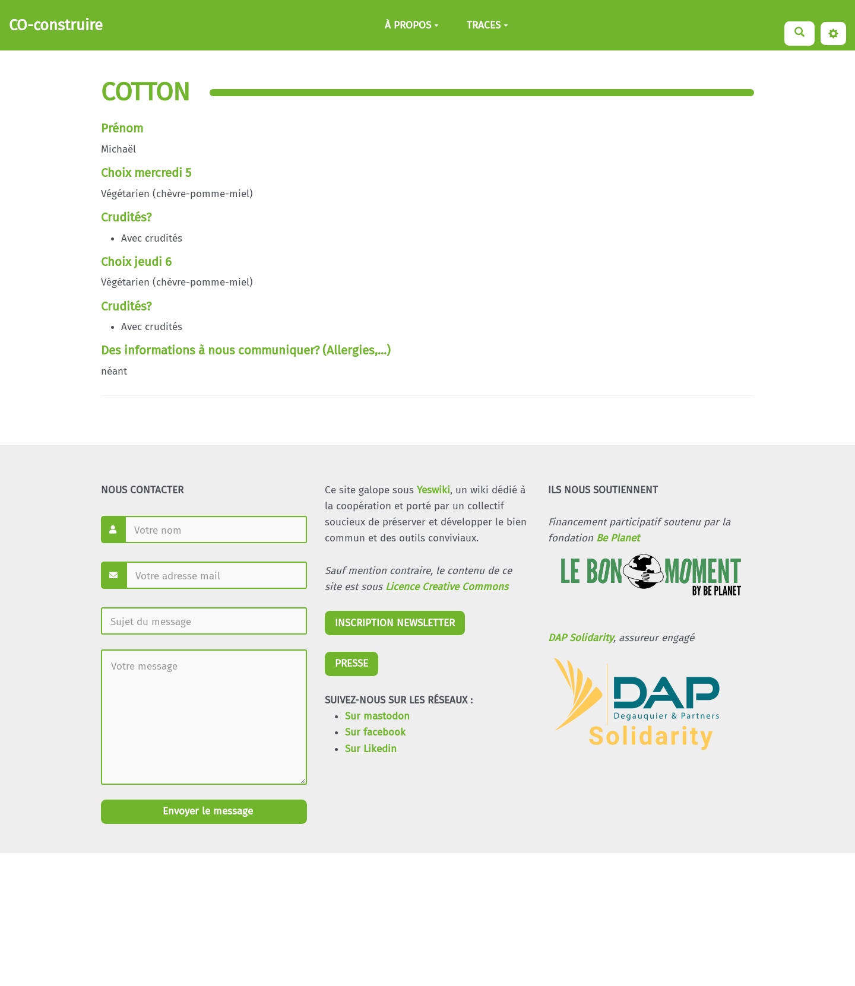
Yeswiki (433, 490)
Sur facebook (375, 732)
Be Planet (617, 538)
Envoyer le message (206, 811)
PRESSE (351, 663)
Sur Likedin (371, 749)
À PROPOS (412, 25)
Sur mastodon (377, 716)
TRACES (487, 25)
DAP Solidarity (580, 638)
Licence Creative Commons (446, 587)
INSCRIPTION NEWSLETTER (395, 623)
